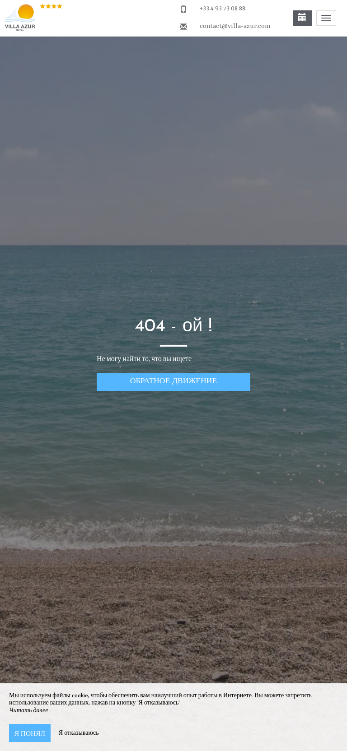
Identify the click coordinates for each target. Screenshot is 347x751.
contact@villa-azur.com (235, 26)
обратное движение (173, 380)
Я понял (29, 732)
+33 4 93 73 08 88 (222, 8)
